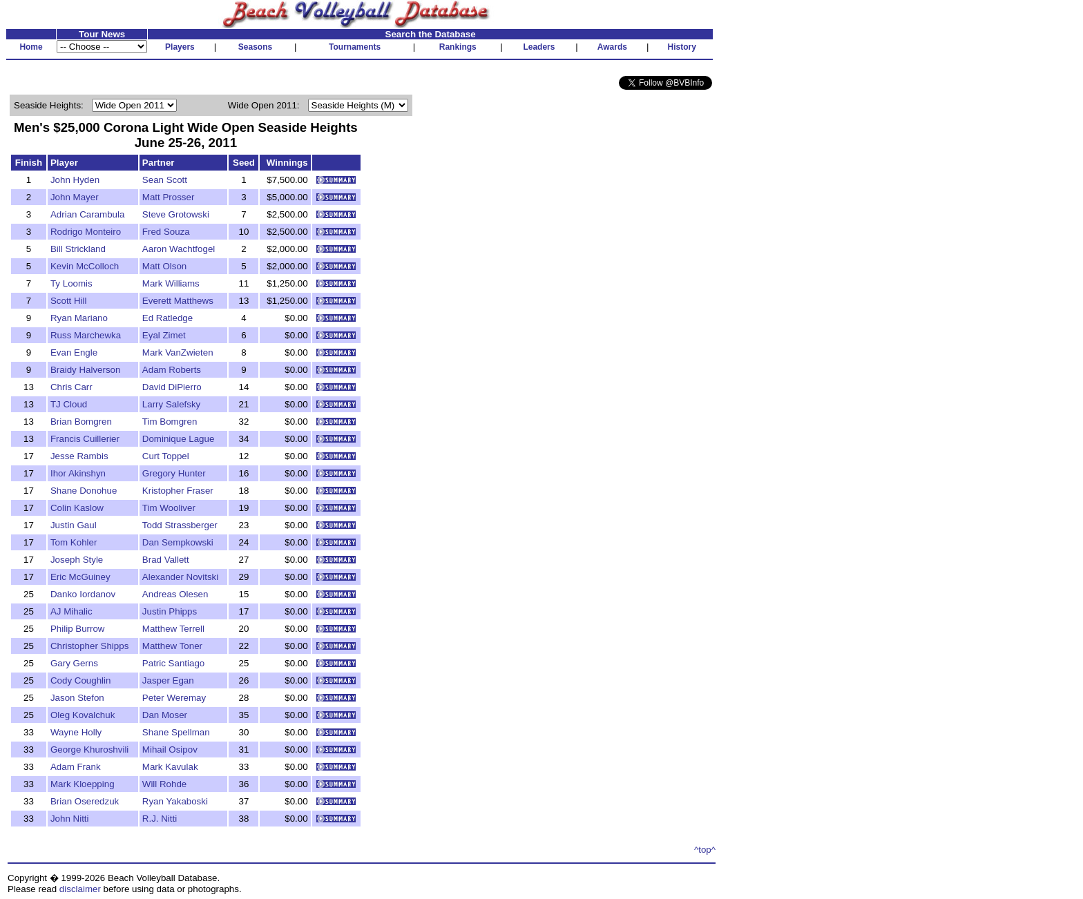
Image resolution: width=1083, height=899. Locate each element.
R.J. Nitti (159, 818)
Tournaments (355, 47)
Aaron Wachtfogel (178, 249)
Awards (612, 47)
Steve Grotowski (175, 214)
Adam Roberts (171, 370)
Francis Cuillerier (84, 439)
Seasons (255, 47)
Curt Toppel (165, 456)
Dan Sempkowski (177, 542)
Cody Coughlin (80, 680)
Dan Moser (164, 715)
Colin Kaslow (77, 508)
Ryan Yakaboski (175, 801)
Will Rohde (164, 784)
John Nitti (69, 818)
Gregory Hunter (174, 473)
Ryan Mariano (79, 318)
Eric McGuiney (80, 577)
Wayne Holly (76, 732)
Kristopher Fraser (177, 490)
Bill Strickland (78, 249)
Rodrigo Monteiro (85, 231)
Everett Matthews (177, 301)
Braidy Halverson (85, 370)
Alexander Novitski (180, 577)
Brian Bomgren (81, 421)
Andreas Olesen (175, 594)
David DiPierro (172, 387)
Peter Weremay (174, 698)
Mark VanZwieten (177, 352)
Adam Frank (75, 767)
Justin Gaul (73, 525)
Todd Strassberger (180, 525)
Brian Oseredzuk (84, 801)
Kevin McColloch (84, 266)
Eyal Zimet (164, 335)
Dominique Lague (178, 439)
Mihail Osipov (170, 749)
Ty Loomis (71, 283)
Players (180, 47)
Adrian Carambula (87, 214)
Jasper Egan (168, 680)
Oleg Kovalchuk (82, 715)
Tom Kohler (73, 542)
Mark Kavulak (170, 767)
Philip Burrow (77, 629)
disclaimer (80, 889)
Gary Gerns (74, 663)
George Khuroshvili (89, 749)
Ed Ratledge (167, 318)
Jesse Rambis (79, 456)
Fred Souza (166, 231)
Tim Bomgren (170, 421)
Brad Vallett (165, 559)
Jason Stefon (77, 698)
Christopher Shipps (89, 646)
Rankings (458, 47)
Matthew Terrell (173, 629)
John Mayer (74, 197)
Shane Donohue (83, 490)
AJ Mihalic (71, 611)
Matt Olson (164, 266)
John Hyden (74, 180)
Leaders (539, 47)
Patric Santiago (173, 663)
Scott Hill (68, 301)
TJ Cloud (68, 404)
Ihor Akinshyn (78, 473)
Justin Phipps (169, 611)
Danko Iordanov (82, 594)
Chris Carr (71, 387)
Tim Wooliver (168, 508)
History (682, 47)
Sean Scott (164, 180)
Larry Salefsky (171, 404)
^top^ (705, 849)
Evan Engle (73, 352)
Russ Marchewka (85, 335)
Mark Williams (171, 283)
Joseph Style (76, 559)
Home (30, 47)
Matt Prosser (168, 197)
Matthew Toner (172, 646)
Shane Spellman (176, 732)
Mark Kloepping (82, 784)
